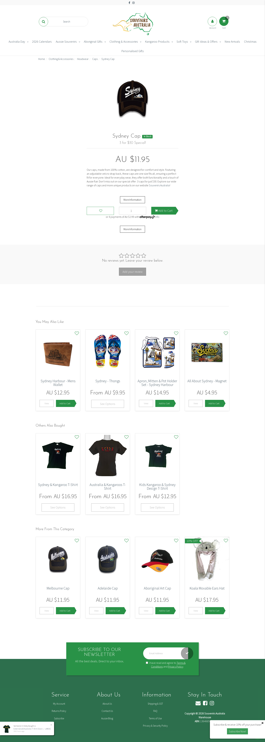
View (46, 403)
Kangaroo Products (157, 41)
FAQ (155, 711)
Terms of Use (155, 718)
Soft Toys (182, 41)
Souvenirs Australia (159, 185)
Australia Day (17, 41)
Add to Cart (164, 211)
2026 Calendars (42, 41)
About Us (107, 703)
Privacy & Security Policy (155, 725)
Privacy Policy (175, 666)
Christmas (250, 41)
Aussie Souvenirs (66, 41)
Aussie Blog (107, 718)
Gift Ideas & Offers (206, 41)
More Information (132, 199)
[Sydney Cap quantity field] (132, 211)
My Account (59, 703)
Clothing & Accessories (124, 41)
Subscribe (59, 718)
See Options (107, 404)
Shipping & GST (155, 703)
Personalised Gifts (132, 51)
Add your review (132, 272)
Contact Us (107, 711)
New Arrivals (232, 41)
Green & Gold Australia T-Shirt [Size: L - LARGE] (32, 728)
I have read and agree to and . (166, 664)
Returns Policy (59, 711)
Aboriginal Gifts (93, 41)
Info (157, 216)
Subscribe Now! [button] (237, 731)
